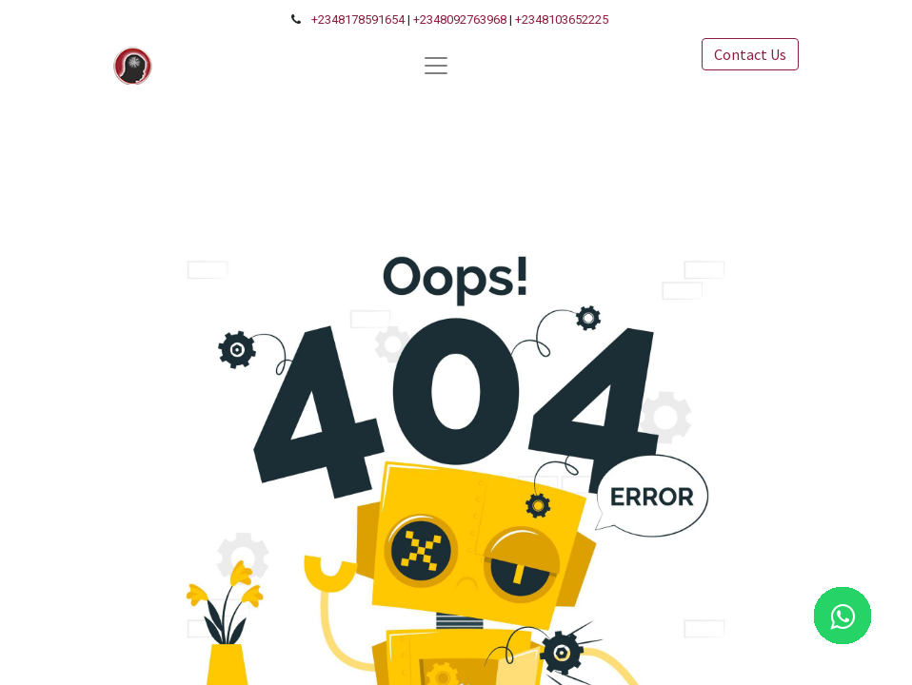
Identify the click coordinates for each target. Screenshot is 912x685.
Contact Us (750, 54)
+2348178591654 (358, 19)
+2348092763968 (459, 19)
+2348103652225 (561, 19)
